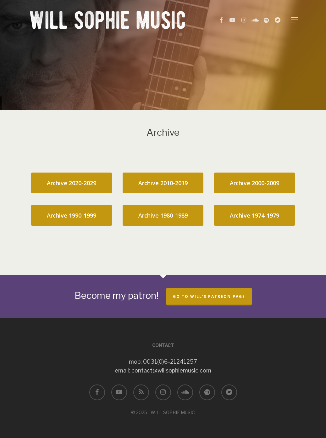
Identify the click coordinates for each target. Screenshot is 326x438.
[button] (294, 20)
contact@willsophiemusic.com (171, 370)
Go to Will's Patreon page (209, 296)
